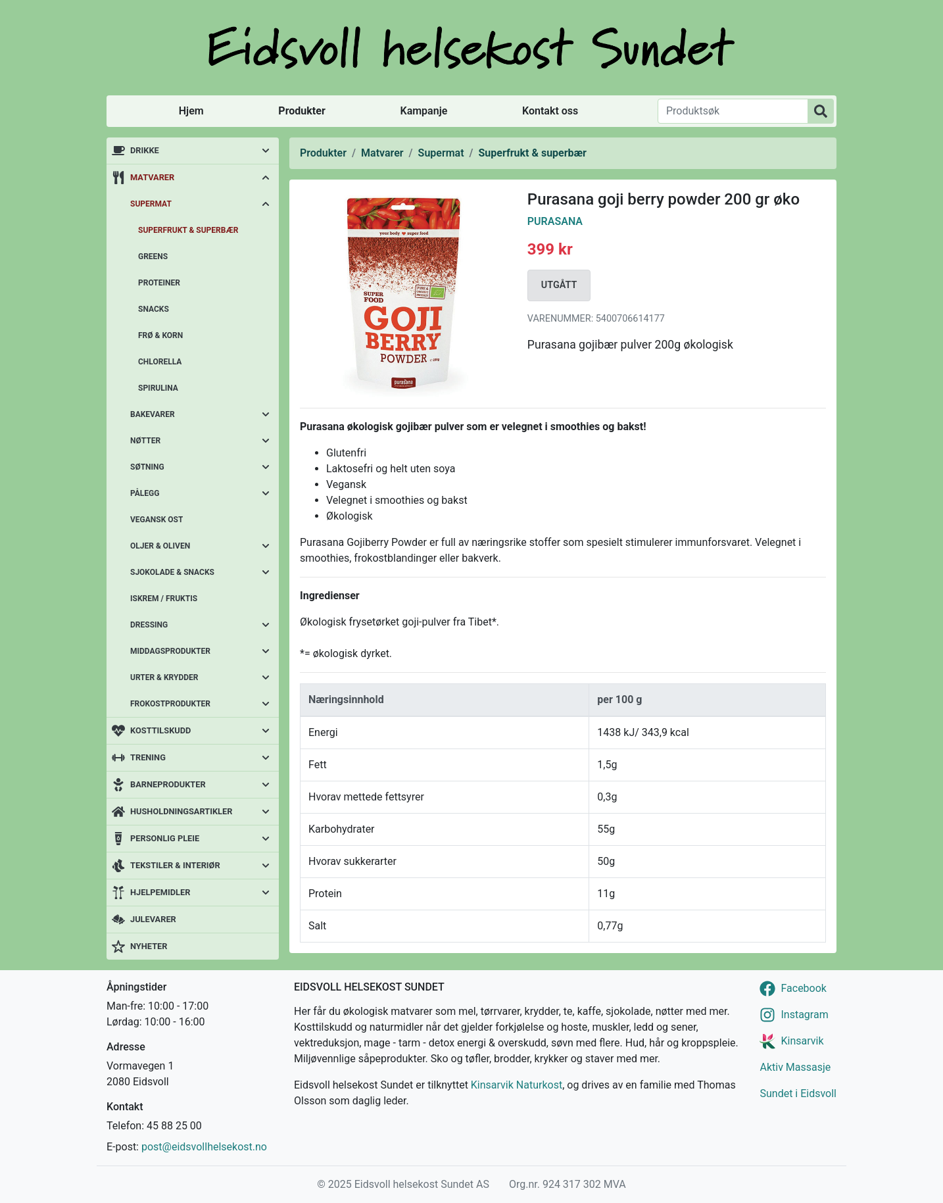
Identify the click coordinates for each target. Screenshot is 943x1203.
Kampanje (423, 111)
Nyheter (148, 946)
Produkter (301, 111)
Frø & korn (160, 335)
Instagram (804, 1014)
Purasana (555, 221)
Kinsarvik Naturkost (516, 1085)
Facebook (803, 988)
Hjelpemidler (160, 892)
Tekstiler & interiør (175, 865)
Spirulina (158, 388)
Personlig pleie (164, 838)
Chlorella (159, 361)
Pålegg (144, 493)
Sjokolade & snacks (172, 572)
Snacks (153, 309)
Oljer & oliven (160, 546)
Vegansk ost (156, 519)
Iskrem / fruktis (163, 598)
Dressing (149, 624)
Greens (153, 256)
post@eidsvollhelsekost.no (204, 1147)
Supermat (151, 204)
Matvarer (152, 177)
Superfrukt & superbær (188, 230)
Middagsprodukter (170, 651)
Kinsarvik (802, 1041)
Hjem (191, 111)
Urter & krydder (164, 677)
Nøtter (145, 440)
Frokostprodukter (170, 703)
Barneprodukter (168, 784)
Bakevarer (152, 414)
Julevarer (153, 919)
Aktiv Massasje (795, 1067)
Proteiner (159, 282)
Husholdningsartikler (181, 811)
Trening (148, 757)
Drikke (144, 150)
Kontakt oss (550, 111)
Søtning (147, 467)
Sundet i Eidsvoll (798, 1093)
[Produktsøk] (733, 111)
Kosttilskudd (160, 730)
